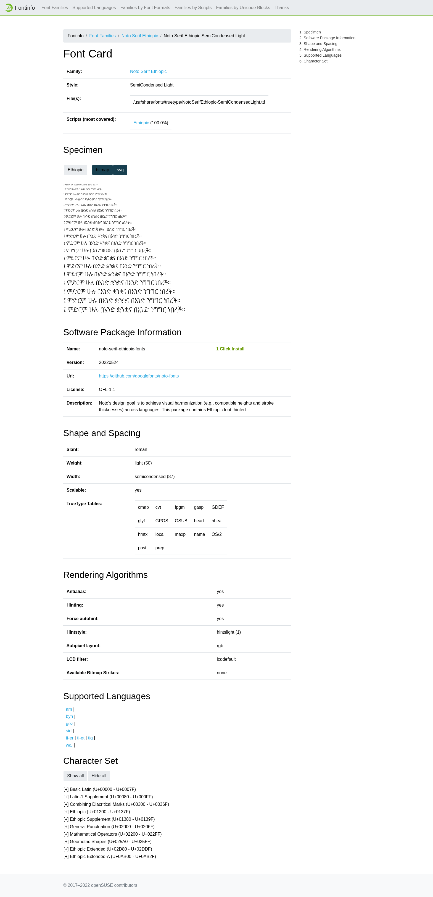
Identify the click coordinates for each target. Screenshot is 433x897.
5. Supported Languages (320, 55)
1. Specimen (310, 32)
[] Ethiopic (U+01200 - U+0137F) (97, 812)
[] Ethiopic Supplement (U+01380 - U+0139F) (109, 819)
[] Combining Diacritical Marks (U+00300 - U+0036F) (116, 804)
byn (69, 716)
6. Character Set (313, 61)
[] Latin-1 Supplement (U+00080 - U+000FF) (108, 797)
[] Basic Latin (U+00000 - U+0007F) (100, 789)
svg (120, 169)
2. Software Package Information (327, 38)
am (69, 709)
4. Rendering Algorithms (319, 49)
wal (69, 745)
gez (69, 723)
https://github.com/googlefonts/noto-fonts (139, 376)
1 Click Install (230, 349)
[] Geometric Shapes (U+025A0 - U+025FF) (108, 842)
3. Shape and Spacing (318, 43)
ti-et (81, 738)
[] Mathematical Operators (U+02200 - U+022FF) (113, 834)
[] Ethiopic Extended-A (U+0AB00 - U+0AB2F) (110, 856)
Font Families (54, 7)
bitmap (102, 169)
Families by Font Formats (145, 7)
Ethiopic (141, 122)
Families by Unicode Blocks (243, 7)
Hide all (98, 775)
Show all (75, 775)
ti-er (70, 738)
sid (69, 730)
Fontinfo (19, 8)
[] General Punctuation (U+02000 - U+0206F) (109, 827)
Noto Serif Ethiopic (140, 35)
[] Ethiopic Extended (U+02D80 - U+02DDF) (108, 849)
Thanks (281, 7)
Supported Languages (94, 7)
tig (90, 738)
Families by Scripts (193, 7)
